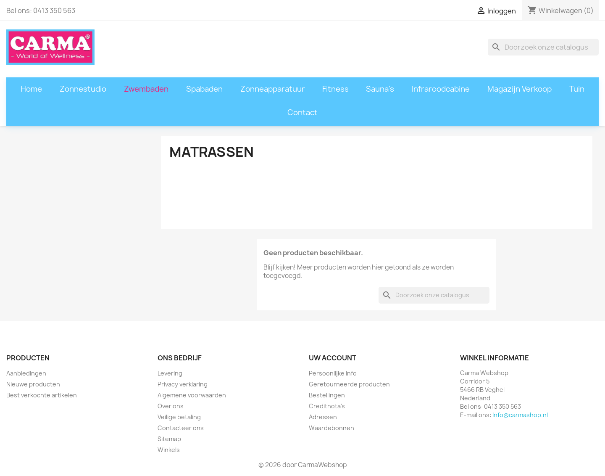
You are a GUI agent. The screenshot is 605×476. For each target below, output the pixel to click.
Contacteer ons (181, 428)
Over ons (171, 406)
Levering (170, 373)
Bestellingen (327, 395)
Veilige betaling (179, 417)
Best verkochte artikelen (41, 395)
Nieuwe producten (33, 384)
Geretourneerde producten (349, 384)
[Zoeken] (543, 47)
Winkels (169, 450)
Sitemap (169, 439)
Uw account (332, 357)
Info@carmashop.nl (520, 415)
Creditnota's (327, 406)
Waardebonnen (331, 428)
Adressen (323, 417)
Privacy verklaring (183, 384)
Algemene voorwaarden (192, 395)
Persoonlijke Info (333, 373)
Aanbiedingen (26, 373)
